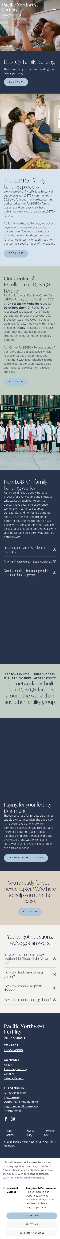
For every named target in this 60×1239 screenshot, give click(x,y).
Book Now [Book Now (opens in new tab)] (16, 82)
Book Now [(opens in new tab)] (16, 253)
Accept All (31, 1216)
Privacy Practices (9, 1133)
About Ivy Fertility (15, 1069)
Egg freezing (12, 1097)
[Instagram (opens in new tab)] (13, 1119)
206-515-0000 (13, 1050)
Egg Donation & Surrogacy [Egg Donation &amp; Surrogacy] (21, 1106)
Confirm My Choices (32, 1233)
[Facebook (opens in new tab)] (6, 1119)
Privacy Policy (29, 1133)
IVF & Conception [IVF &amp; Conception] (15, 1093)
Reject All (32, 1224)
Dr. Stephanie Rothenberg (25, 303)
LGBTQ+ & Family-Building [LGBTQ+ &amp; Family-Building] (21, 1101)
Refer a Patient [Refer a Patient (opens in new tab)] (14, 1078)
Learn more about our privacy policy (23, 1178)
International (12, 1110)
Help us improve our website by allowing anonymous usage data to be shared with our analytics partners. (41, 1197)
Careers (9, 1074)
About (8, 1065)
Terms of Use (49, 1133)
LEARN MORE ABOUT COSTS (26, 858)
